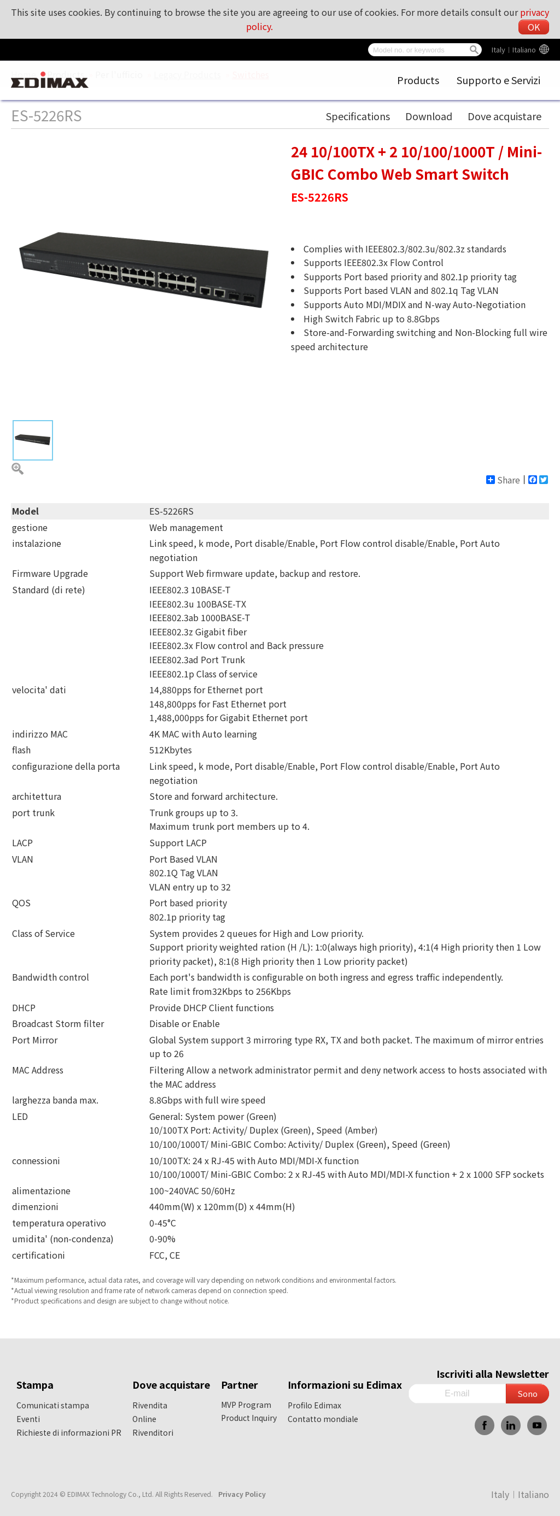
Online (144, 1418)
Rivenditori (152, 1432)
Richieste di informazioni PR (68, 1432)
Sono (527, 1393)
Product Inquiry (249, 1417)
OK (534, 26)
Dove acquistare (504, 116)
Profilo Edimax (314, 1405)
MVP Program (246, 1404)
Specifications (358, 116)
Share (503, 479)
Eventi (28, 1418)
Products (418, 80)
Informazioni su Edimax (345, 1384)
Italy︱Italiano (514, 49)
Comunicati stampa (52, 1405)
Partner (239, 1384)
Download (428, 116)
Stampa (35, 1384)
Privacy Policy (242, 1494)
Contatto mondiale (323, 1418)
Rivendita (149, 1405)
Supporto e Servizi (498, 80)
